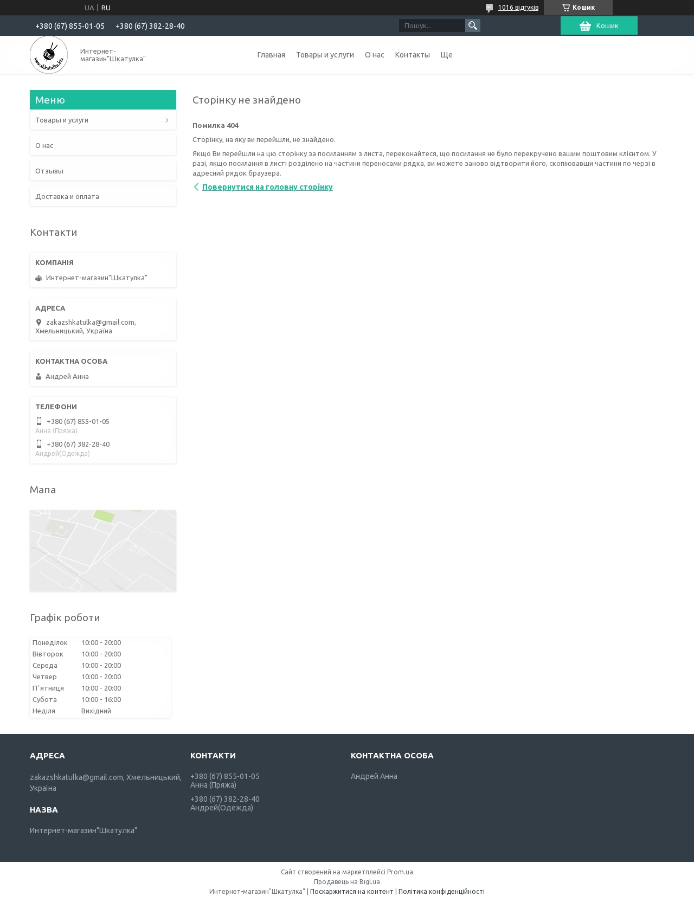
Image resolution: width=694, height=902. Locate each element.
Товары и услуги (325, 54)
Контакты (412, 54)
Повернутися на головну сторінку (267, 187)
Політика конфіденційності (442, 891)
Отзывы (49, 171)
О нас (374, 54)
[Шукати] (472, 25)
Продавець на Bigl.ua (347, 881)
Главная (271, 54)
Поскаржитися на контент (352, 891)
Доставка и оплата (67, 196)
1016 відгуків (518, 7)
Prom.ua (400, 871)
